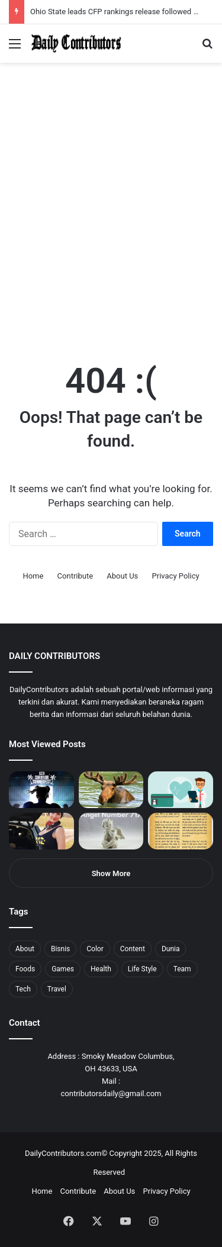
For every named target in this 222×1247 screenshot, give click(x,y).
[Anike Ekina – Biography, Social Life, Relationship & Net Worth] (41, 831)
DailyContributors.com (63, 1153)
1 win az (93, 0)
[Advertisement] (111, 227)
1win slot (111, 0)
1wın (67, 0)
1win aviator (38, 0)
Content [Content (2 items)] (132, 949)
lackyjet (135, 0)
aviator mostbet (150, 0)
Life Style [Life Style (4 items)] (142, 969)
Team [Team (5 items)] (182, 969)
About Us (122, 575)
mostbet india (10, 0)
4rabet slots (31, 0)
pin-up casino (120, 0)
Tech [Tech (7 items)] (23, 989)
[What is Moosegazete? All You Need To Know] (111, 789)
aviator (131, 0)
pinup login (165, 0)
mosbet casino (101, 0)
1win (66, 0)
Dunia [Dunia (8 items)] (171, 949)
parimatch (142, 0)
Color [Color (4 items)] (94, 949)
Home (32, 575)
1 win (4, 0)
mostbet (1, 0)
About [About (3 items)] (24, 949)
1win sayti (6, 0)
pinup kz (171, 0)
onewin (154, 0)
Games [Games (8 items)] (63, 969)
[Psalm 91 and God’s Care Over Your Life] (180, 831)
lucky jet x (180, 0)
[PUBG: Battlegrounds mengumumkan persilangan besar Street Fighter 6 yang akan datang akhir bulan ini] (41, 789)
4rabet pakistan (185, 0)
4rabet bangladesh (53, 0)
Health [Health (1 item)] (101, 969)
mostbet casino (15, 0)
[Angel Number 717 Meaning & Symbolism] (111, 831)
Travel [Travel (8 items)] (56, 989)
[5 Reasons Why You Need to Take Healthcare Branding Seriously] (180, 789)
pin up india (63, 0)
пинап (133, 0)
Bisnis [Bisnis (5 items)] (60, 949)
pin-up (162, 0)
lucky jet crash (127, 0)
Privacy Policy (176, 575)
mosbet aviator (158, 0)
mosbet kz (138, 0)
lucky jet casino (107, 0)
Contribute (75, 575)
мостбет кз (86, 0)
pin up (76, 0)
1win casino (97, 0)
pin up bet (146, 0)
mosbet (114, 0)
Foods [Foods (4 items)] (25, 969)
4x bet (49, 0)
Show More (111, 873)
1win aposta (59, 0)
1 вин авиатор (26, 0)
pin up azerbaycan (71, 0)
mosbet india (42, 0)
